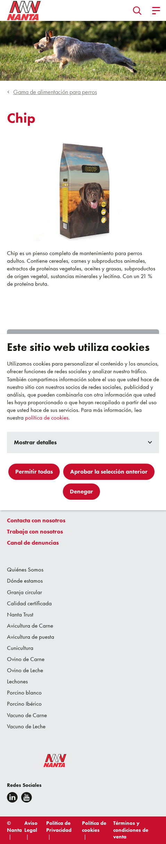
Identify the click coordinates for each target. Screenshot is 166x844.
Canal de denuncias (33, 542)
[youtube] (26, 797)
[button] (137, 10)
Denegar (81, 491)
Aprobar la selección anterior (109, 471)
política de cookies (46, 417)
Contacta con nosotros (36, 520)
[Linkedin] (12, 797)
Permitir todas (34, 471)
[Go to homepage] (24, 10)
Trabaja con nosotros (35, 531)
